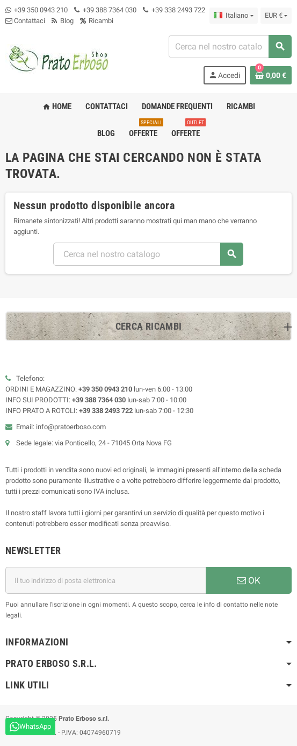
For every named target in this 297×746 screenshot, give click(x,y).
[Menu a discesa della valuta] (276, 16)
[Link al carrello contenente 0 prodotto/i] (271, 75)
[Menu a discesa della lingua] (233, 16)
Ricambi (96, 21)
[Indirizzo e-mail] (105, 580)
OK (248, 580)
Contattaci (25, 21)
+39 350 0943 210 (41, 10)
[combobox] (230, 46)
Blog (63, 21)
